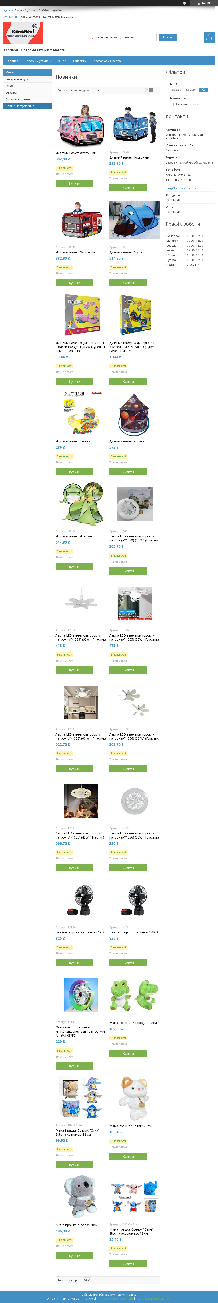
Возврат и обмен (18, 99)
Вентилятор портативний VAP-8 (80, 932)
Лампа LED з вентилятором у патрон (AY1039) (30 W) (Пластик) (134, 538)
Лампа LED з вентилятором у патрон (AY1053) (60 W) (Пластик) (81, 736)
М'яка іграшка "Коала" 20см (77, 1225)
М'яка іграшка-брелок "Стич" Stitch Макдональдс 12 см (131, 1231)
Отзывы (11, 92)
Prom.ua (131, 1295)
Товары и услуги (36, 61)
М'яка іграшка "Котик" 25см (130, 1126)
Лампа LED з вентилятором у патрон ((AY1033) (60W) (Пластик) (81, 637)
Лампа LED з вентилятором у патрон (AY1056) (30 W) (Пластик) (134, 736)
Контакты (80, 61)
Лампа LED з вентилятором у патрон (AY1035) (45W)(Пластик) (80, 835)
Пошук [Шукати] (167, 37)
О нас (62, 61)
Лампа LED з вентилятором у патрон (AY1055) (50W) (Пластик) (134, 637)
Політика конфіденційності (153, 1299)
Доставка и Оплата (107, 61)
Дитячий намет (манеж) (74, 441)
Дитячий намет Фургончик (76, 153)
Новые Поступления (20, 106)
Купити (74, 183)
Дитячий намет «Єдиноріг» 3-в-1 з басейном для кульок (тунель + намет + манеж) (80, 347)
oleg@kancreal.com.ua (181, 188)
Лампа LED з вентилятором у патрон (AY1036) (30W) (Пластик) (134, 835)
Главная (12, 61)
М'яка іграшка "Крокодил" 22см (133, 1023)
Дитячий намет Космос (127, 441)
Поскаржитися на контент (116, 1299)
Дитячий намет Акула (125, 252)
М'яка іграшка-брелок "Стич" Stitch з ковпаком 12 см (77, 1132)
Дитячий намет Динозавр (75, 536)
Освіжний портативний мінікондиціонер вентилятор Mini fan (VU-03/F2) (80, 1031)
